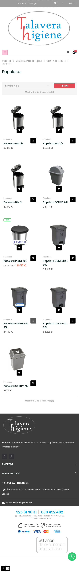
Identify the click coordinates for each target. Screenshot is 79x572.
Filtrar (64, 85)
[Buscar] (37, 3)
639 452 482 (52, 512)
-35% (7, 220)
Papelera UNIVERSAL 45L (15, 325)
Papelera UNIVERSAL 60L (55, 325)
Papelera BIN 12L (13, 143)
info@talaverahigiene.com (19, 502)
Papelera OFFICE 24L (55, 202)
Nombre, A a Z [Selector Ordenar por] (27, 85)
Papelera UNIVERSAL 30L (55, 262)
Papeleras (7, 139)
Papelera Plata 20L (15, 261)
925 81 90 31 (26, 512)
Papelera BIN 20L (53, 143)
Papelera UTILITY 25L (16, 386)
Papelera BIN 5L (13, 202)
